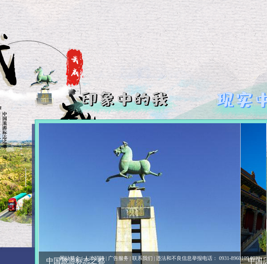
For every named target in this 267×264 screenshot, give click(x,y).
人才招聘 (94, 258)
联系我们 (142, 258)
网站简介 (70, 258)
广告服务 (118, 258)
